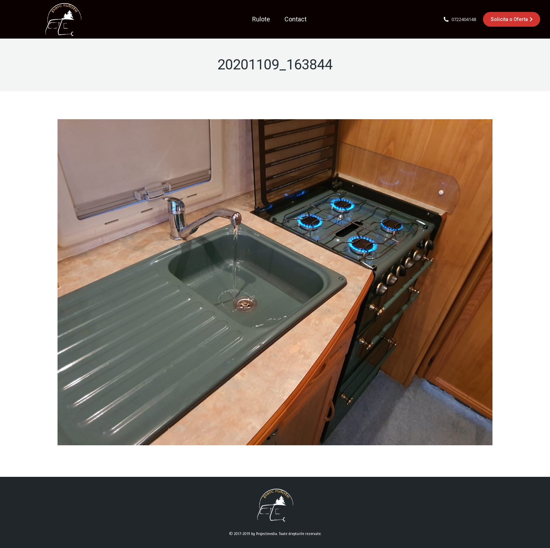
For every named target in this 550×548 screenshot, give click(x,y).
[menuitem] (261, 19)
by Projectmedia (264, 533)
